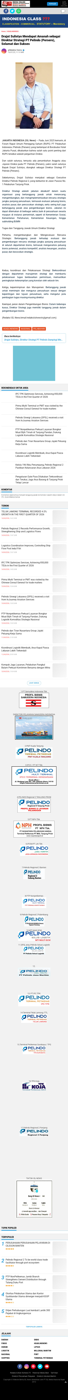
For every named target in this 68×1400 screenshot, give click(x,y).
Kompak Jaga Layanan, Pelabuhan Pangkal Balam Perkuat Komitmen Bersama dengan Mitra (25, 666)
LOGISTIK (5, 1351)
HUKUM (4, 1347)
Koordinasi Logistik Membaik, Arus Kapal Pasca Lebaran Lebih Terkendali (25, 649)
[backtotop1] (65, 1382)
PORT (36, 1354)
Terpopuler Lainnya (34, 1327)
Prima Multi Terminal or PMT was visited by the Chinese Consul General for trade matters (24, 581)
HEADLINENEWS (10, 329)
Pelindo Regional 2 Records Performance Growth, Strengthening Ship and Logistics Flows (25, 530)
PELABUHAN (39, 329)
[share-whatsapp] (18, 11)
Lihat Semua (34, 683)
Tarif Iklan (54, 1373)
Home (3, 31)
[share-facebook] (6, 11)
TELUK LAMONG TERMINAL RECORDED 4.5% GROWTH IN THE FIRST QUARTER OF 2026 (24, 513)
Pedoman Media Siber (41, 1373)
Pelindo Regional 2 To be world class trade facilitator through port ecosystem (27, 1261)
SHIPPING (5, 1358)
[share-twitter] (12, 11)
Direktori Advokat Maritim (46, 1376)
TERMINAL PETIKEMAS (43, 1358)
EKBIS (36, 1340)
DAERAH (4, 1340)
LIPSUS (37, 1347)
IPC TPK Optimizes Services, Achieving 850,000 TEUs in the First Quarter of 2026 (24, 564)
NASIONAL (25, 329)
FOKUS (4, 1343)
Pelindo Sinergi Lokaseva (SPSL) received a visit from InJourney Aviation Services (25, 598)
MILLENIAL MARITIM (42, 1351)
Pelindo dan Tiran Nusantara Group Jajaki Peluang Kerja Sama (22, 632)
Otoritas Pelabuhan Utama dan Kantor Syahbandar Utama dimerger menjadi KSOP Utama (27, 1296)
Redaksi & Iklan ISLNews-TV (20, 1373)
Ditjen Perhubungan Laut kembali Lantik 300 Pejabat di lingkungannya (28, 1312)
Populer (52, 4)
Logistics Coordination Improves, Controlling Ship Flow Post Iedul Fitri (25, 547)
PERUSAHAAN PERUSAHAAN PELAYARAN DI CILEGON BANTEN (28, 1244)
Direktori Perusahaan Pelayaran (23, 1376)
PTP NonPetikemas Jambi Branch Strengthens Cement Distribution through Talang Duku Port (26, 1279)
